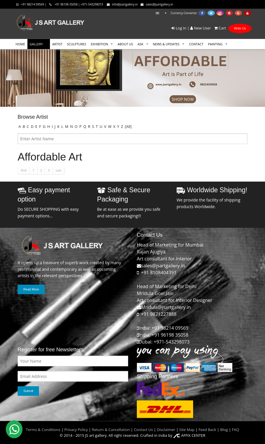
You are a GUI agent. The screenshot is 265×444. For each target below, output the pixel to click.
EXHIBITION (99, 44)
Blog (224, 429)
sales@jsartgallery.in (157, 4)
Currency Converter (176, 13)
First (24, 170)
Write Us (240, 28)
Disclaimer (165, 429)
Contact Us (143, 429)
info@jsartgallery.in (122, 4)
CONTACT (196, 44)
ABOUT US (125, 44)
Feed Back (207, 429)
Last (58, 170)
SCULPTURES (76, 44)
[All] (128, 126)
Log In (178, 28)
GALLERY (36, 44)
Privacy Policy (76, 429)
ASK (140, 44)
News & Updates (166, 44)
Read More (31, 289)
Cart (219, 28)
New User (200, 28)
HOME (20, 44)
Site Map (186, 429)
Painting (215, 44)
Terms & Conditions (43, 429)
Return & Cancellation (111, 429)
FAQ (235, 429)
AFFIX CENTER (189, 435)
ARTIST (57, 44)
